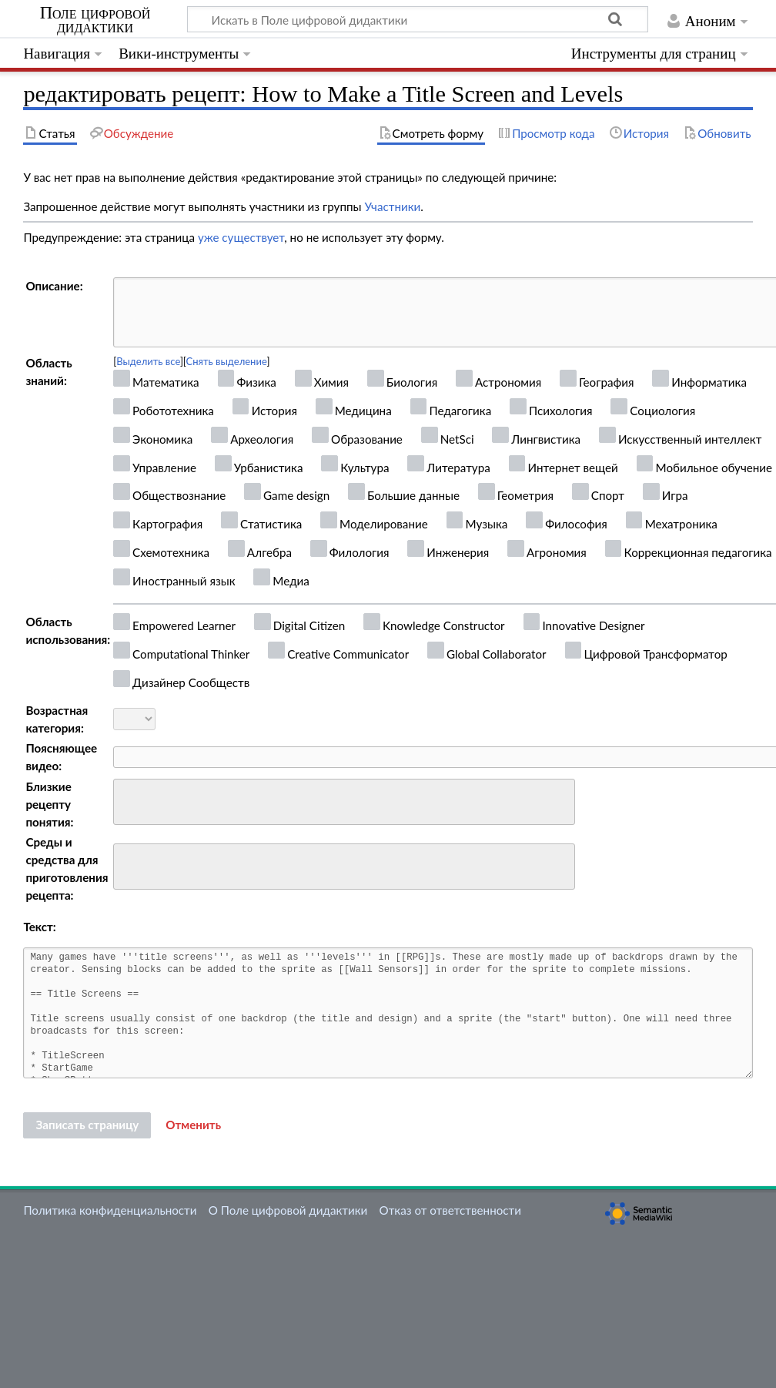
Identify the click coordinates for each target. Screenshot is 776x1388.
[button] (193, 1125)
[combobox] (344, 802)
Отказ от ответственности (450, 1210)
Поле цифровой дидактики (95, 20)
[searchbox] (128, 800)
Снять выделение (226, 361)
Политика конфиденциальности (109, 1210)
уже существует (241, 237)
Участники (392, 206)
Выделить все (148, 361)
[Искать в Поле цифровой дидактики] (417, 19)
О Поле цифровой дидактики (288, 1210)
